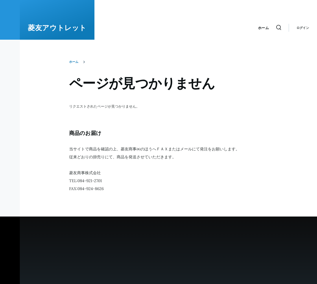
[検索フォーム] (279, 28)
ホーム (73, 62)
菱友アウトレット (57, 28)
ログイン (303, 28)
